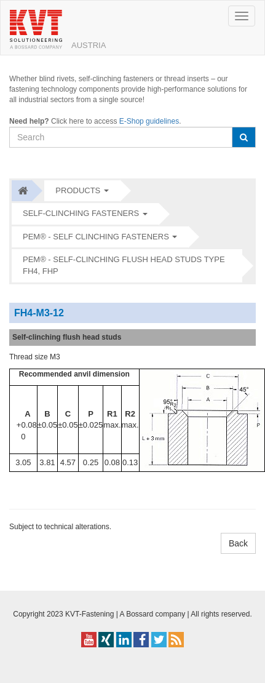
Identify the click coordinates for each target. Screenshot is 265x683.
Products (77, 190)
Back (238, 543)
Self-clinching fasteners (81, 213)
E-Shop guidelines (149, 121)
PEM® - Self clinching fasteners (96, 236)
